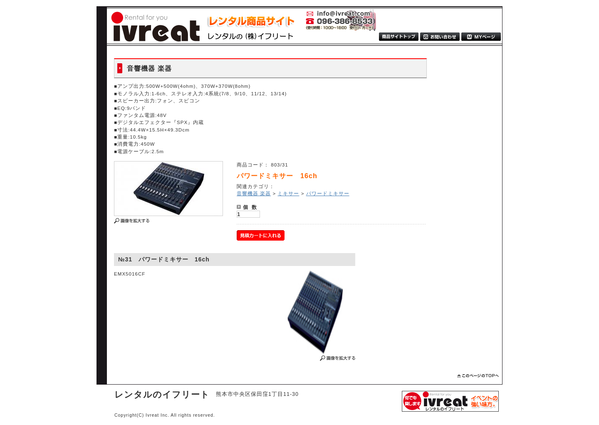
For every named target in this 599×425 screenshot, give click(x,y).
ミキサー (288, 193)
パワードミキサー (327, 193)
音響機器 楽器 (254, 193)
